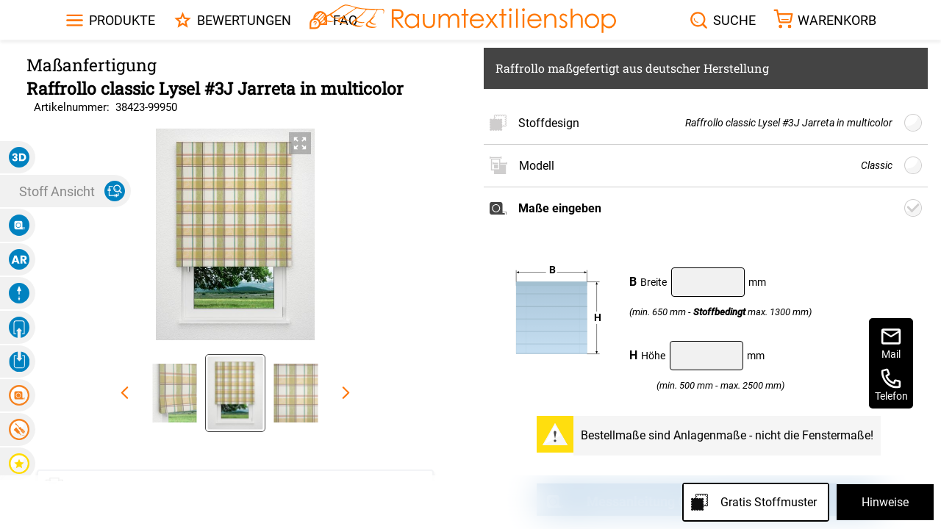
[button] (18, 157)
